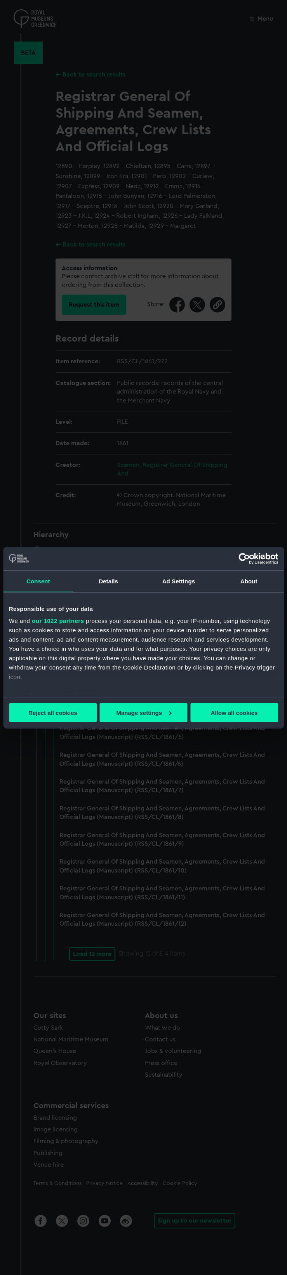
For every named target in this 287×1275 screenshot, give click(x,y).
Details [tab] (108, 581)
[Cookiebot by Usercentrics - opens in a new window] (244, 558)
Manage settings (143, 712)
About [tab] (248, 581)
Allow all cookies (234, 712)
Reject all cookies (52, 712)
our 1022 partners (58, 621)
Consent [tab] (38, 581)
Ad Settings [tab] (178, 581)
